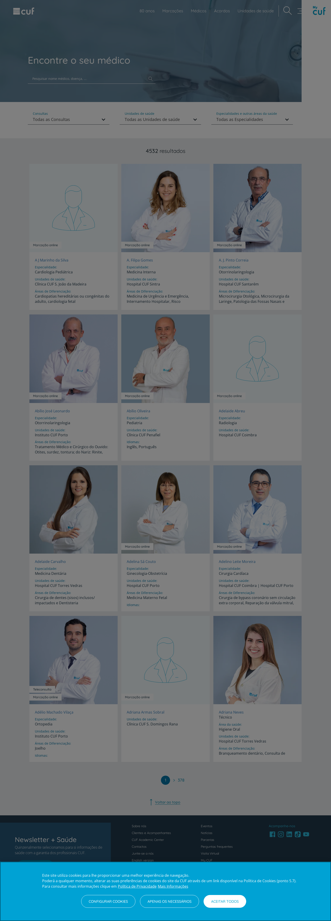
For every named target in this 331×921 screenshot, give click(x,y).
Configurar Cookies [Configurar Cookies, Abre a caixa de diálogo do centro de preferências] (108, 901)
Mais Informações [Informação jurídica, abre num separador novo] (173, 886)
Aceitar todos (225, 901)
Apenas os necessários (169, 901)
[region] (165, 891)
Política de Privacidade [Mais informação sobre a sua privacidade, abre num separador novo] (137, 886)
